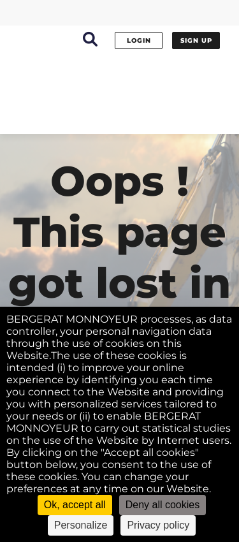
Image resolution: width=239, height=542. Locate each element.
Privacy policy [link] (158, 525)
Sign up (196, 40)
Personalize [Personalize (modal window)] (81, 525)
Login (139, 40)
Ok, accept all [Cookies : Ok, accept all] (75, 504)
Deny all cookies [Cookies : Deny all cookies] (163, 504)
